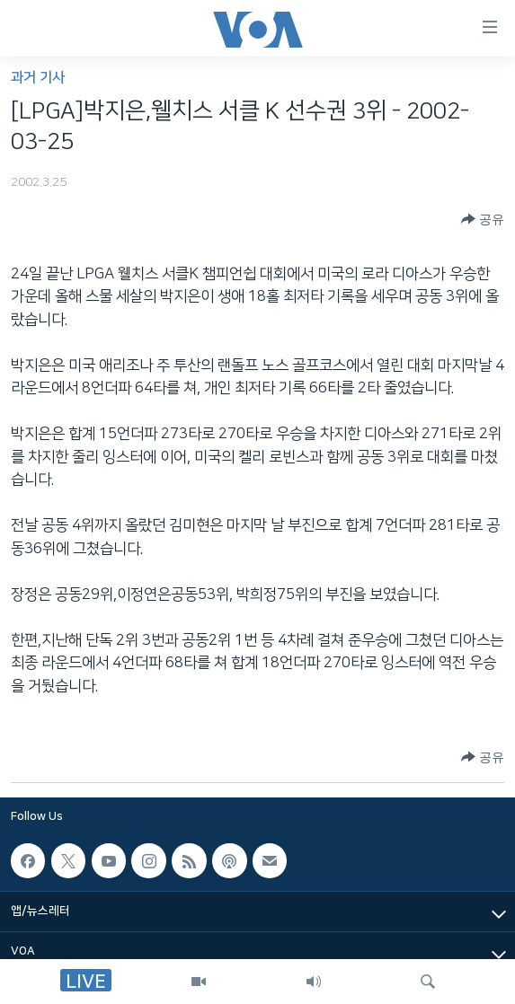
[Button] (482, 219)
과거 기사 (38, 77)
